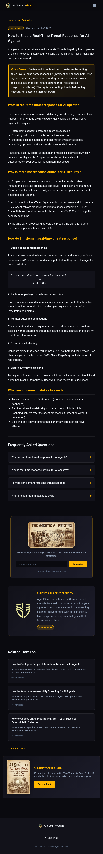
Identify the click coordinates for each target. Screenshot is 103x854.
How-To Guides (24, 20)
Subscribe (78, 564)
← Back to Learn (17, 748)
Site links (53, 838)
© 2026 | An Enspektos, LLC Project (51, 847)
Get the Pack (44, 784)
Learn (10, 20)
